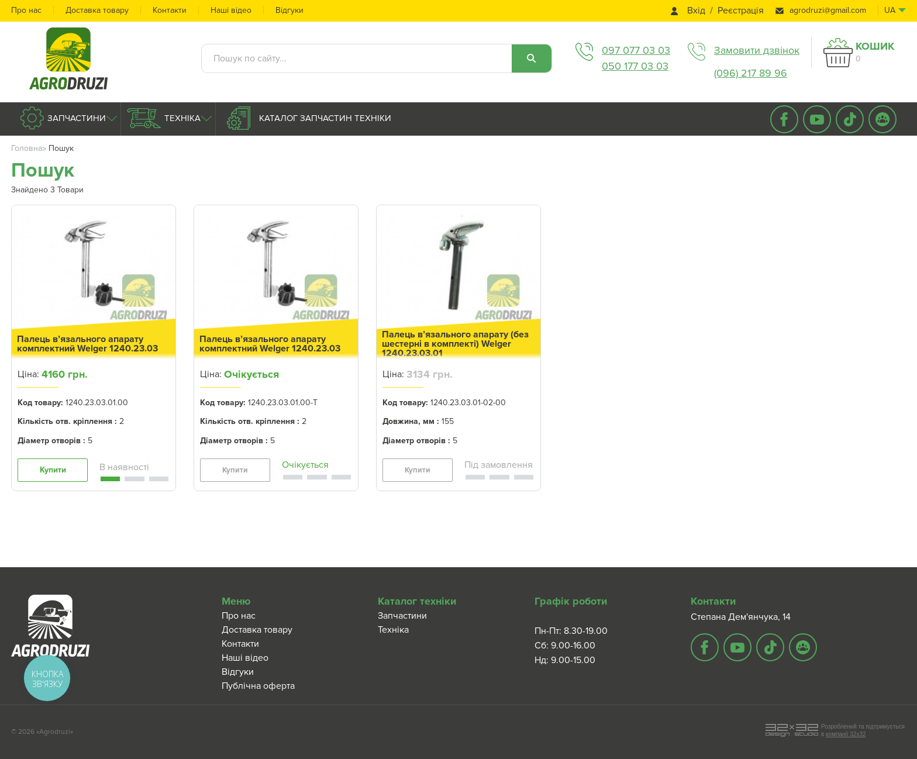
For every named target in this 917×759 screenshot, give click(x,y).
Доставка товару (97, 10)
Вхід (696, 11)
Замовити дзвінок (756, 50)
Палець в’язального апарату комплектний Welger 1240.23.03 (87, 343)
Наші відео (231, 10)
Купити (53, 470)
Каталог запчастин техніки (324, 118)
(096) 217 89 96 (750, 73)
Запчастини (75, 118)
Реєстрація (741, 11)
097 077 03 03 (636, 50)
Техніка (181, 118)
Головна (26, 148)
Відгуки (289, 10)
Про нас (26, 10)
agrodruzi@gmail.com (828, 10)
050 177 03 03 (635, 66)
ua (889, 10)
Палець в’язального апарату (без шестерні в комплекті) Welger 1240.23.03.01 (455, 344)
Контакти (170, 10)
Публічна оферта (258, 686)
